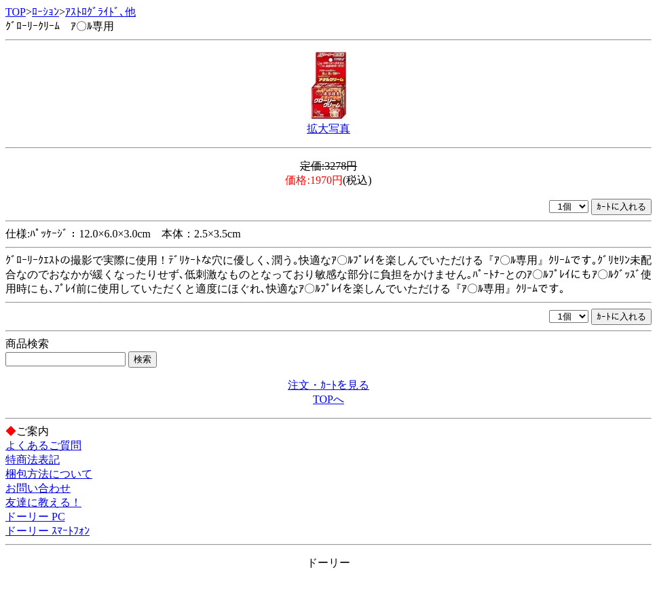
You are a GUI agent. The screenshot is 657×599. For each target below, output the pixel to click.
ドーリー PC (35, 516)
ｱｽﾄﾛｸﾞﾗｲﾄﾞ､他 (100, 12)
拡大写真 (328, 128)
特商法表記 (32, 459)
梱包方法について (48, 474)
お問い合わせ (38, 488)
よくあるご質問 (43, 445)
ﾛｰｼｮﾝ (45, 12)
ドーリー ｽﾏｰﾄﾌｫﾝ (47, 531)
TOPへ (328, 399)
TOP (15, 12)
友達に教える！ (43, 502)
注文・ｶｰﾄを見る (328, 385)
